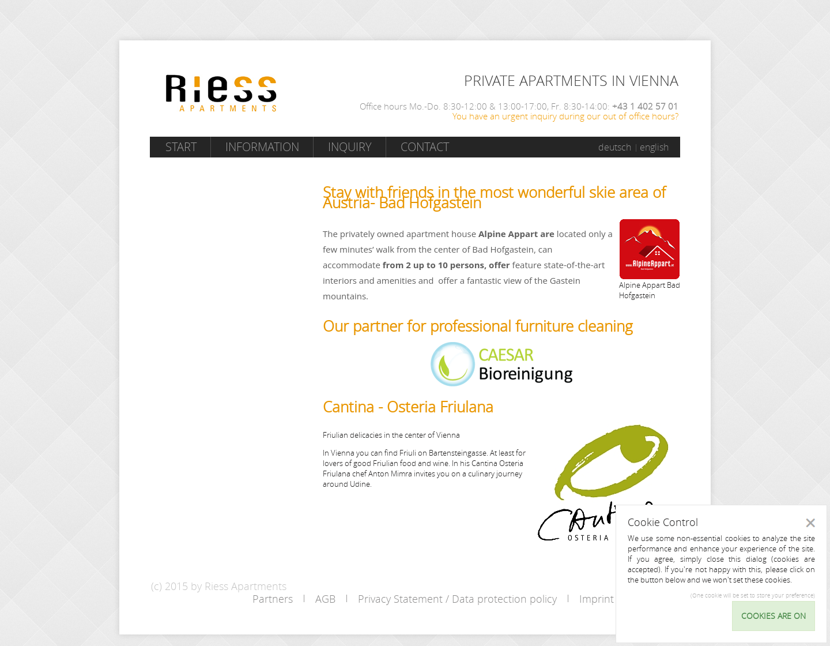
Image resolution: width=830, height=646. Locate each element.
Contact (425, 147)
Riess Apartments (221, 93)
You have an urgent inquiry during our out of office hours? (565, 116)
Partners (272, 599)
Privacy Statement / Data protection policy (457, 599)
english (654, 147)
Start (181, 147)
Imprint (596, 599)
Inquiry (350, 147)
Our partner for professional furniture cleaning (478, 326)
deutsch (614, 147)
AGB (325, 599)
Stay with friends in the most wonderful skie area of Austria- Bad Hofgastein (494, 197)
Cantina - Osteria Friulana (408, 407)
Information (262, 147)
